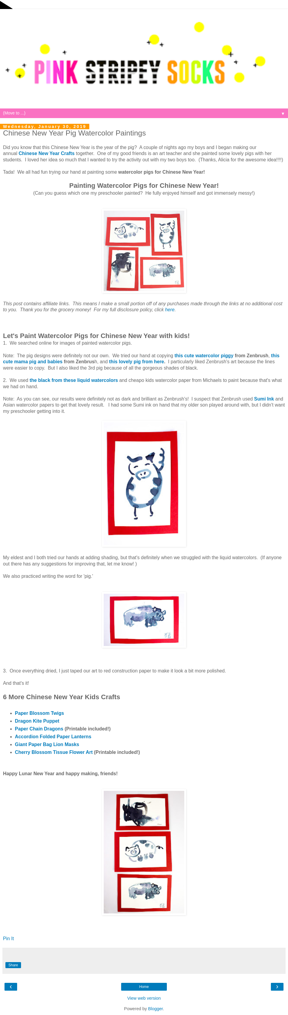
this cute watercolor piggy (203, 355)
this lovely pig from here (136, 361)
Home (144, 987)
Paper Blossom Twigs (39, 713)
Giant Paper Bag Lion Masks (47, 744)
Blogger (155, 1008)
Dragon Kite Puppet (37, 721)
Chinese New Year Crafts (47, 153)
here (170, 309)
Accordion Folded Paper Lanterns (53, 736)
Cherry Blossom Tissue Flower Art (54, 752)
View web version (144, 998)
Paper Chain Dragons (39, 728)
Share (13, 965)
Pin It (8, 938)
